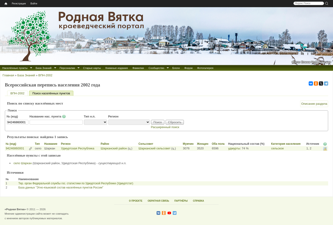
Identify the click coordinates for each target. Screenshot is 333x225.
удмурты (234, 148)
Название (50, 143)
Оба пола (218, 143)
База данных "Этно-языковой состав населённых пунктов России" (60, 187)
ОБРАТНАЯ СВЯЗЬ (158, 201)
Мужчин (188, 143)
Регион (113, 116)
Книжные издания (116, 67)
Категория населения (285, 143)
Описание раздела (314, 103)
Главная (8, 75)
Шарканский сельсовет (154, 148)
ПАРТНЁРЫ (181, 201)
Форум (188, 67)
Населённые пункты (15, 67)
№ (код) (12, 116)
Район (105, 143)
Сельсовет (146, 143)
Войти (34, 3)
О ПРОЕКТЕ (135, 201)
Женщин (202, 143)
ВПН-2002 (45, 75)
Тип (37, 143)
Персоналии (67, 67)
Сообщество (156, 67)
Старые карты (92, 67)
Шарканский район (114, 148)
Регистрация (19, 3)
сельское (277, 148)
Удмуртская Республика (77, 148)
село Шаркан (23, 163)
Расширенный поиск (165, 127)
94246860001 (15, 148)
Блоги (176, 67)
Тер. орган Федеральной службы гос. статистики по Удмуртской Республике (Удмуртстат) (75, 183)
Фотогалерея (205, 67)
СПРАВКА (198, 201)
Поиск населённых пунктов (52, 93)
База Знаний (44, 67)
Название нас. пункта (48, 116)
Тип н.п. (90, 116)
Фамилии (138, 67)
